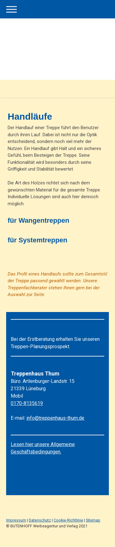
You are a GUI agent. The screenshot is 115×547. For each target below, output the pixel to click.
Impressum (16, 520)
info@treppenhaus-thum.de (55, 418)
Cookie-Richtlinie (68, 520)
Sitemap (93, 520)
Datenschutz (40, 520)
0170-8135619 (27, 403)
